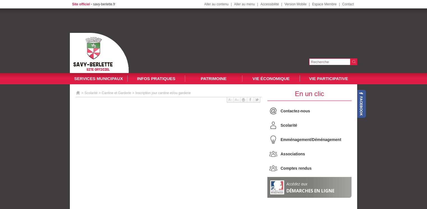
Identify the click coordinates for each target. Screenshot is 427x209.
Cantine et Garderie (116, 93)
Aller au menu (244, 4)
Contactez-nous (295, 111)
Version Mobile (295, 4)
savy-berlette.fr (104, 4)
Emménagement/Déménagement (311, 139)
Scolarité (289, 125)
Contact (348, 4)
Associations (293, 154)
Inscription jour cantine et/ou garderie (162, 93)
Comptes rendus (296, 168)
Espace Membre (324, 4)
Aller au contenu (216, 4)
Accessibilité (269, 4)
